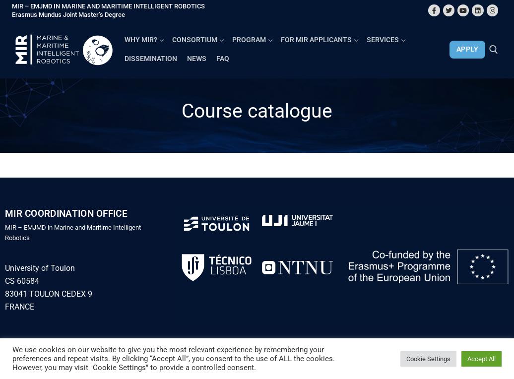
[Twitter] (448, 10)
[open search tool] (493, 49)
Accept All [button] (481, 359)
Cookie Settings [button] (428, 359)
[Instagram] (492, 10)
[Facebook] (434, 10)
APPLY (467, 49)
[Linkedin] (477, 10)
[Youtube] (463, 10)
